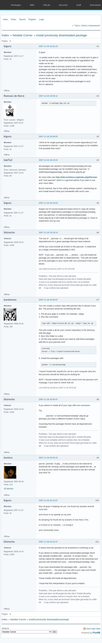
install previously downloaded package (61, 35)
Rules (13, 19)
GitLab (46, 5)
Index (5, 19)
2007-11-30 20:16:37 (48, 500)
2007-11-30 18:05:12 (48, 96)
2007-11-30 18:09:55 (48, 136)
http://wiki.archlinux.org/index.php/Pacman (76, 177)
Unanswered (94, 25)
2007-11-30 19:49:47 (48, 300)
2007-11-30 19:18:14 (48, 232)
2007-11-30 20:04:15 (48, 457)
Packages (16, 5)
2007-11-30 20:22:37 (48, 542)
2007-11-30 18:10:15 (48, 160)
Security (63, 5)
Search (22, 19)
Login (41, 19)
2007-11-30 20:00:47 (48, 399)
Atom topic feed (93, 628)
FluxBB (96, 632)
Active (84, 25)
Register (32, 19)
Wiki (32, 5)
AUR (78, 5)
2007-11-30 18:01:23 (48, 46)
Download (95, 5)
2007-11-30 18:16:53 (48, 203)
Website (10, 489)
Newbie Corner (23, 35)
